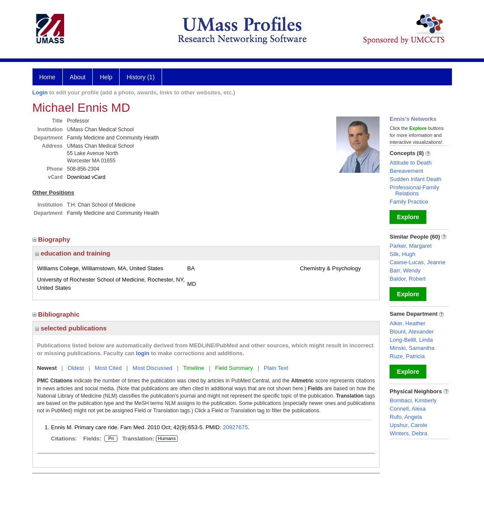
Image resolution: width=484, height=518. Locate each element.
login (142, 353)
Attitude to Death (411, 162)
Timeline (194, 368)
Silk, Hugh (402, 254)
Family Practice (409, 201)
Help (106, 77)
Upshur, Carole (408, 425)
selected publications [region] (71, 328)
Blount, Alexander (412, 331)
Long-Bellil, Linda (411, 340)
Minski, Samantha (412, 348)
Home (47, 77)
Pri (110, 439)
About (78, 77)
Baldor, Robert (408, 278)
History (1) (141, 77)
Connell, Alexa (408, 408)
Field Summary (234, 368)
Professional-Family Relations (414, 190)
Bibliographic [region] (56, 314)
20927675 (235, 427)
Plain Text (276, 368)
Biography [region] (52, 239)
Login (40, 92)
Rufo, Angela (406, 417)
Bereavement (406, 171)
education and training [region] (72, 253)
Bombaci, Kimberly (413, 400)
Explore (408, 217)
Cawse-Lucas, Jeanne (417, 262)
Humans (166, 438)
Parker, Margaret (411, 246)
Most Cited (108, 368)
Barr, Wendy (405, 270)
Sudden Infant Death (415, 179)
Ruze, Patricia (407, 356)
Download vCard (86, 177)
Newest (47, 368)
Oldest (76, 368)
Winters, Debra (408, 433)
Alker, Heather (407, 323)
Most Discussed (152, 368)
